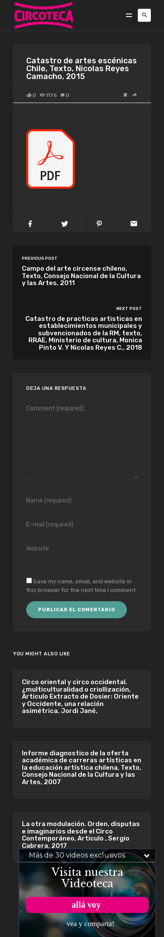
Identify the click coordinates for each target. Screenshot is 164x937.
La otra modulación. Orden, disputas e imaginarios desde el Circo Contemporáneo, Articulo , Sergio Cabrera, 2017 (81, 835)
